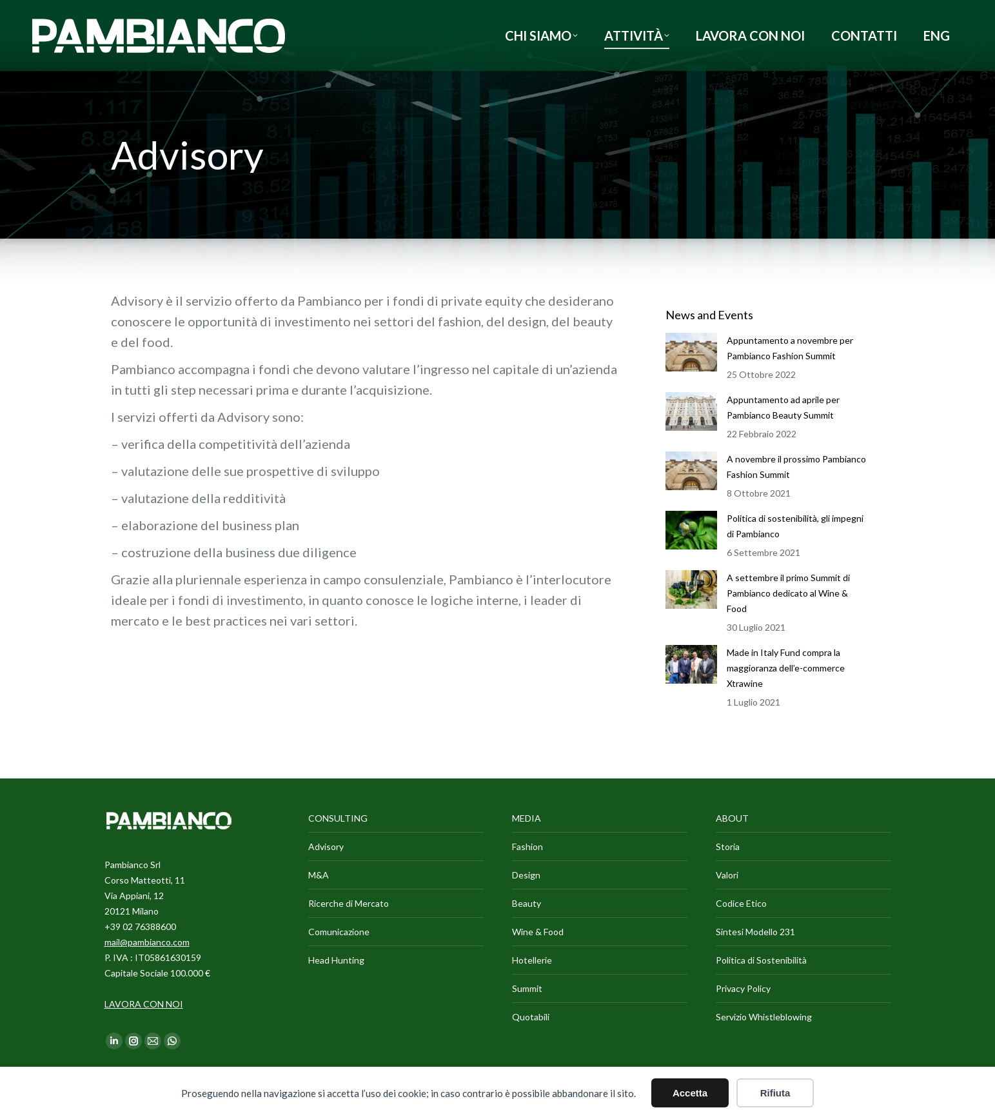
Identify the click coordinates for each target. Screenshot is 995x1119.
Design (526, 874)
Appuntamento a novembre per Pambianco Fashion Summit (790, 348)
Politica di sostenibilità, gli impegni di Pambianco (795, 526)
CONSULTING (338, 818)
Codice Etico (741, 903)
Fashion (527, 846)
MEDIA (526, 818)
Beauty (526, 903)
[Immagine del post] (691, 352)
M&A (318, 874)
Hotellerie (532, 960)
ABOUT (732, 818)
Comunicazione (338, 931)
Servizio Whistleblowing (764, 1016)
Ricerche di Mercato (348, 903)
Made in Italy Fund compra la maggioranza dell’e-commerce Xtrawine (786, 668)
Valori (727, 874)
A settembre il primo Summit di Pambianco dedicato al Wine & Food (788, 593)
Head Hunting (336, 960)
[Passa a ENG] (937, 35)
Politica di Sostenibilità (761, 960)
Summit (527, 988)
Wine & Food (538, 931)
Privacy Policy (743, 988)
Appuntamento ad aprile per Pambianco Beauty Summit (783, 407)
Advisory (326, 846)
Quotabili (530, 1016)
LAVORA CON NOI (143, 1003)
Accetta (690, 1092)
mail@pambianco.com (147, 941)
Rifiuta (775, 1092)
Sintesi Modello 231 (755, 931)
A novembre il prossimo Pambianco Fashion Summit (796, 466)
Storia (728, 846)
